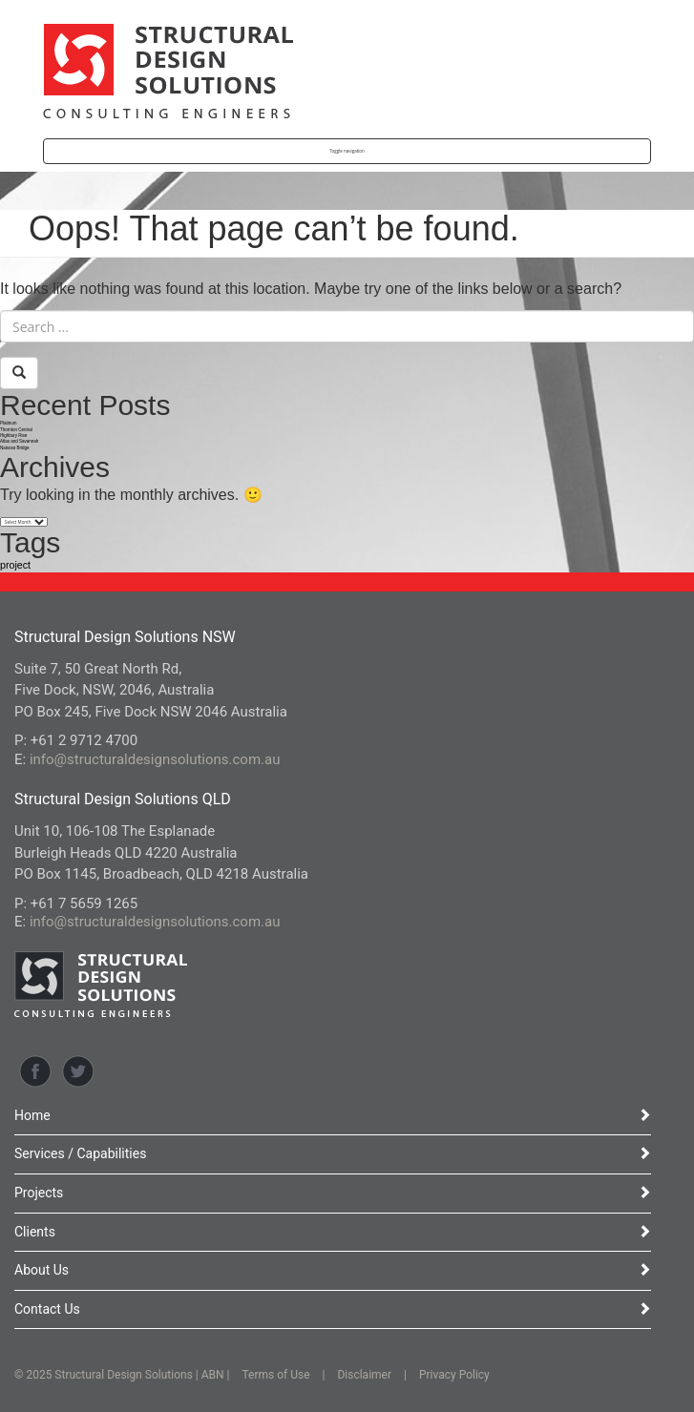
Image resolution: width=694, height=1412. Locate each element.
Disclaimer (364, 1374)
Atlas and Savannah (19, 441)
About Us (332, 1269)
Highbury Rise (13, 435)
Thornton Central (16, 429)
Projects (332, 1192)
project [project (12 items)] (15, 565)
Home (332, 1115)
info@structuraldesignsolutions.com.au (155, 759)
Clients (332, 1231)
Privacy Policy (454, 1374)
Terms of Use (276, 1374)
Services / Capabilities (332, 1153)
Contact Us (332, 1309)
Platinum (8, 423)
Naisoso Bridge (15, 448)
